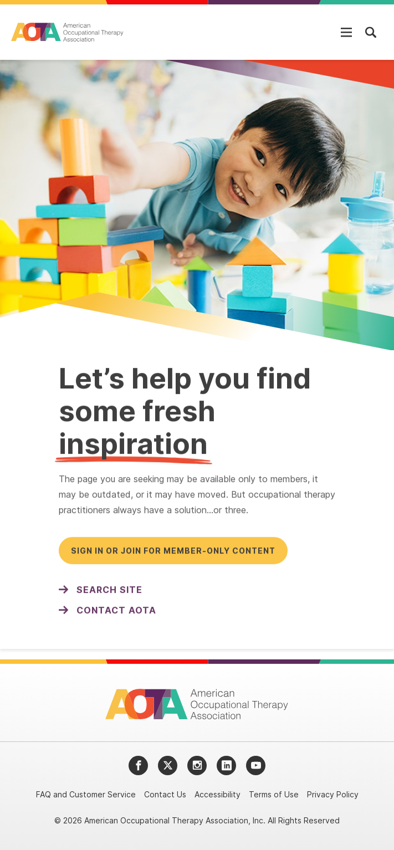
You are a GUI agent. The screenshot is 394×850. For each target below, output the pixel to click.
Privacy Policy (333, 794)
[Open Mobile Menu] (346, 32)
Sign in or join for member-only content (173, 552)
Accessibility (218, 794)
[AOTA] (68, 32)
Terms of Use (274, 794)
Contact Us (165, 794)
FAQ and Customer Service (86, 794)
